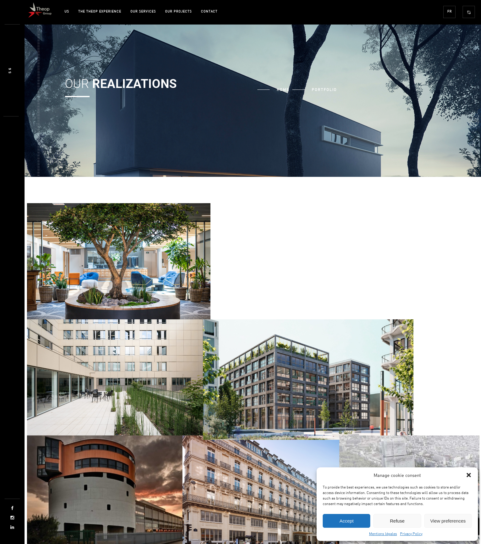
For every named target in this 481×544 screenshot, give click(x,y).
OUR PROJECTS (178, 11)
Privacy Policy (411, 533)
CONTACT (209, 11)
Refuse (397, 520)
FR (449, 11)
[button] (469, 475)
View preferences (448, 520)
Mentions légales (383, 533)
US (66, 11)
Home (283, 89)
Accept (347, 520)
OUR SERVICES (143, 11)
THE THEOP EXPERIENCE (99, 11)
